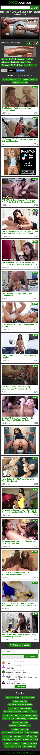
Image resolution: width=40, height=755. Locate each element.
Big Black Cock (17, 65)
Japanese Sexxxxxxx (20, 729)
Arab (29, 62)
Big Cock (12, 59)
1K (36, 43)
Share (4, 70)
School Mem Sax (29, 747)
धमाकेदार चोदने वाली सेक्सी (12, 712)
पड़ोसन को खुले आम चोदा (12, 747)
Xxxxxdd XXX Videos (11, 743)
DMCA (19, 753)
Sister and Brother (27, 698)
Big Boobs (15, 62)
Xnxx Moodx (7, 715)
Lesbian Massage (31, 733)
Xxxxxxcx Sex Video (29, 743)
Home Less (7, 736)
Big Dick (29, 59)
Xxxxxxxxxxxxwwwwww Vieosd (20, 705)
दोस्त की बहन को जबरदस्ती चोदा (12, 733)
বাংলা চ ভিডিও (8, 719)
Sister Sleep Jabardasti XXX (20, 726)
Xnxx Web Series (12, 698)
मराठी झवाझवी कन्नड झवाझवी (11, 740)
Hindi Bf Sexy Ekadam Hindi (26, 719)
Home (7, 753)
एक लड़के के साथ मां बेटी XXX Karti (25, 736)
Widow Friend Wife (20, 701)
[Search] (15, 8)
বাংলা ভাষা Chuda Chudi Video (19, 708)
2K (29, 43)
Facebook (20, 70)
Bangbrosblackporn (30, 79)
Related (10, 75)
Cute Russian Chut (30, 740)
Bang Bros (28, 65)
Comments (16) (25, 75)
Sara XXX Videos (29, 712)
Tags (13, 753)
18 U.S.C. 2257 (29, 753)
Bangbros (5, 65)
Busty (23, 62)
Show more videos (20, 645)
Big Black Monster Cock (12, 79)
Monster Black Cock (20, 83)
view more (20, 686)
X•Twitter (11, 70)
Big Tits (4, 59)
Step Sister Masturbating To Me (26, 715)
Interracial (5, 62)
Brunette (21, 59)
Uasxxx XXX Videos (20, 722)
